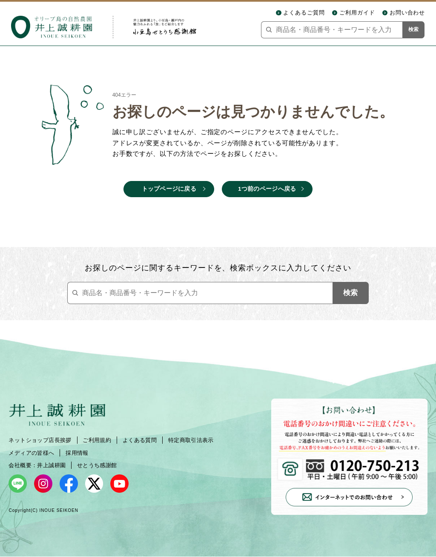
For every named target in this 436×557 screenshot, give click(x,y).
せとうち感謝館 (97, 465)
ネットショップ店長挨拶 (40, 440)
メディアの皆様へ (31, 453)
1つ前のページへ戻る (267, 189)
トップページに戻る (169, 189)
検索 (413, 29)
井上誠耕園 (51, 465)
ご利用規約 (97, 440)
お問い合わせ (407, 12)
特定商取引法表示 (191, 440)
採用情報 (77, 453)
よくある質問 (140, 440)
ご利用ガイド (357, 12)
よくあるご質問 (304, 12)
